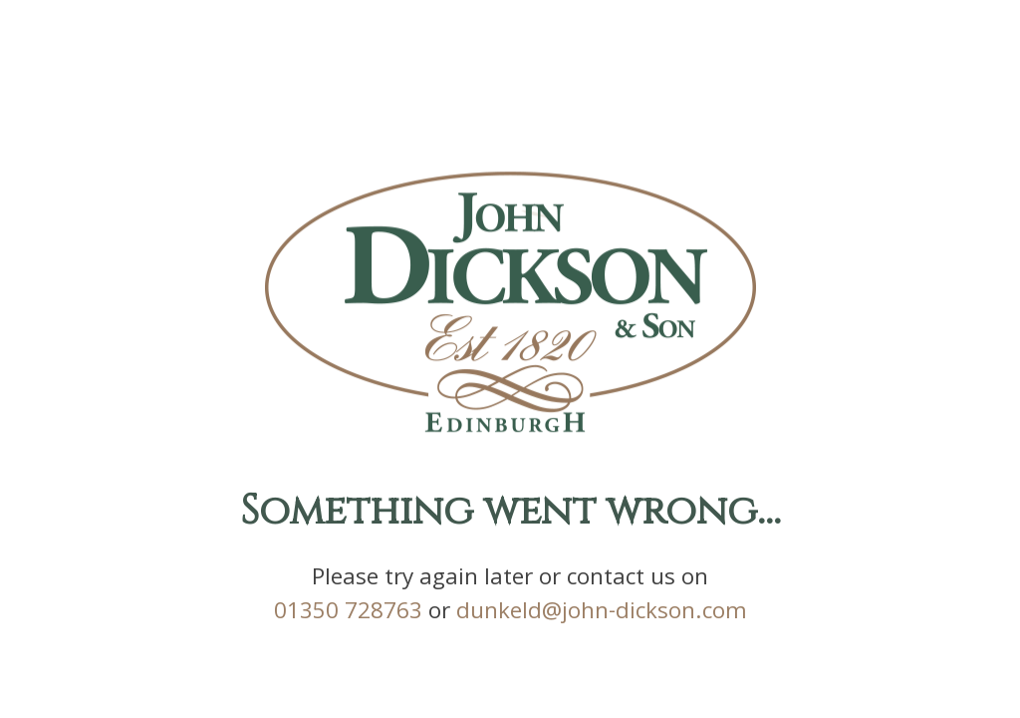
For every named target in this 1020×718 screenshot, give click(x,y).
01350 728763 (348, 614)
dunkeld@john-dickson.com (601, 614)
